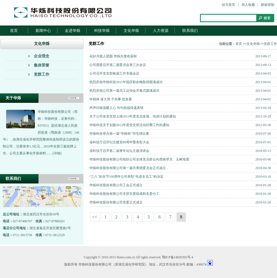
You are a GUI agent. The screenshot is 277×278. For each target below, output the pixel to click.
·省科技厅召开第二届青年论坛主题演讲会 (119, 151)
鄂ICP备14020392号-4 (177, 257)
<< (94, 217)
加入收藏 (248, 5)
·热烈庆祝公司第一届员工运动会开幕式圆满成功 (124, 91)
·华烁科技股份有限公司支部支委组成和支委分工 (124, 194)
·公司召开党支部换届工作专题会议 (114, 73)
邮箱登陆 (267, 5)
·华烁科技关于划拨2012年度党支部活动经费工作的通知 (129, 125)
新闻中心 (43, 31)
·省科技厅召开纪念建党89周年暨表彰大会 (119, 142)
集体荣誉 (41, 65)
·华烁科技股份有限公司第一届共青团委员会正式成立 (127, 168)
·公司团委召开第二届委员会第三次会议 (117, 65)
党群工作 (41, 74)
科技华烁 (102, 31)
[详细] (57, 153)
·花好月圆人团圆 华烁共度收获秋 (113, 56)
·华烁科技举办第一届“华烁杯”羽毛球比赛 (119, 134)
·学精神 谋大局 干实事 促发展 (110, 99)
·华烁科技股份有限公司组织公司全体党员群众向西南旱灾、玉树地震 (139, 159)
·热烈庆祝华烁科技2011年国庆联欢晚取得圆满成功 (126, 82)
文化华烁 (131, 31)
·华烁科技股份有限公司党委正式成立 (116, 202)
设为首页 (228, 5)
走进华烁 (72, 31)
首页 (14, 31)
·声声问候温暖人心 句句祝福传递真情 (116, 108)
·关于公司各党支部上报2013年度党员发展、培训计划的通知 (132, 116)
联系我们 (190, 31)
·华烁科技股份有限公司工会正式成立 (116, 185)
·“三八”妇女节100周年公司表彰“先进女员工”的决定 (126, 176)
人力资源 (160, 31)
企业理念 (41, 56)
